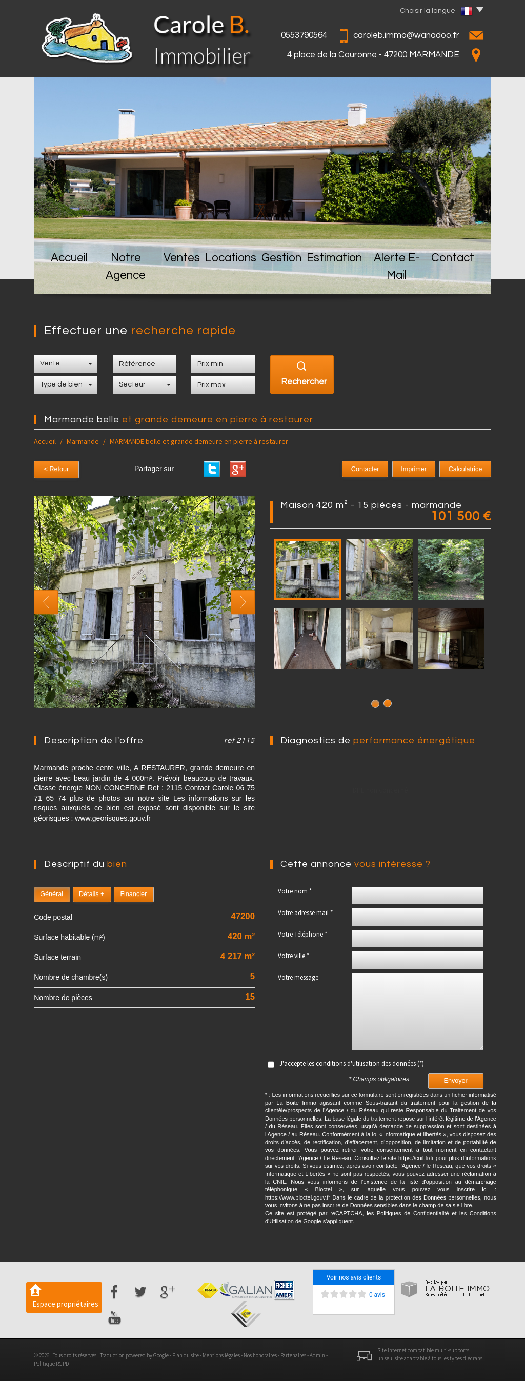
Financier (133, 894)
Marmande (83, 441)
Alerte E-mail (400, 278)
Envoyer (456, 1080)
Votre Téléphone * (302, 934)
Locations (233, 278)
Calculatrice (469, 469)
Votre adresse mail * (305, 912)
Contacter (382, 469)
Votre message (298, 977)
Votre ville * (293, 955)
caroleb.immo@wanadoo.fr (406, 35)
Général (51, 894)
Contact (458, 278)
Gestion (285, 278)
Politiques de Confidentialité (413, 1213)
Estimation (338, 278)
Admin (317, 1355)
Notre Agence (124, 278)
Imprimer (423, 469)
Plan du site (185, 1355)
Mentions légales (221, 1355)
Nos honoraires (260, 1355)
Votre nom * (295, 891)
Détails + (91, 894)
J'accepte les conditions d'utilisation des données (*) (351, 1063)
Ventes (183, 278)
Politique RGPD (51, 1363)
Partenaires (293, 1355)
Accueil (64, 278)
